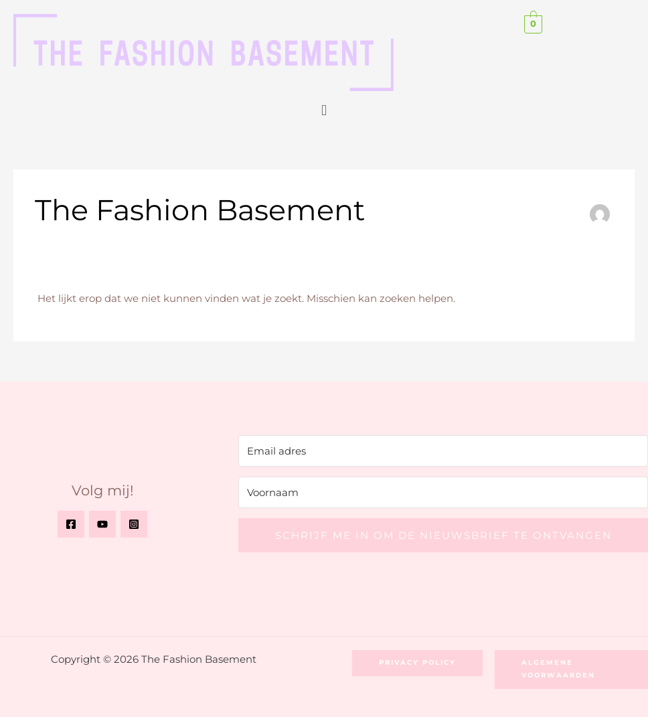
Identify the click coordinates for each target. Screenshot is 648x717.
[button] (323, 110)
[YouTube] (102, 524)
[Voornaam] (443, 492)
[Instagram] (133, 524)
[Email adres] (443, 451)
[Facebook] (71, 524)
